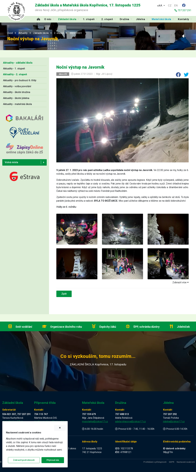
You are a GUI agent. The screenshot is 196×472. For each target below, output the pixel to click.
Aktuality (23, 33)
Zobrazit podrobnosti (24, 460)
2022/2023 (76, 33)
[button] (161, 5)
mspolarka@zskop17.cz (95, 421)
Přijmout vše (53, 460)
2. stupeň (59, 33)
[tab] (122, 282)
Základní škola (41, 33)
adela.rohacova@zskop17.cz (130, 421)
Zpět (64, 293)
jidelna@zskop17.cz (174, 421)
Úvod (10, 33)
